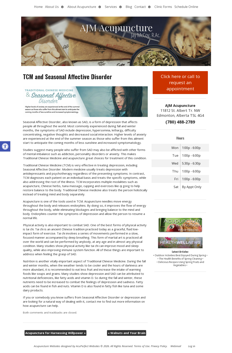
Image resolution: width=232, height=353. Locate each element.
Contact (140, 7)
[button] (5, 146)
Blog (129, 7)
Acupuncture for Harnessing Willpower (55, 333)
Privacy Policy (159, 346)
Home (38, 7)
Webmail (175, 346)
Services (111, 7)
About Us (52, 7)
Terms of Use (142, 346)
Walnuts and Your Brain (126, 333)
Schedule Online (186, 7)
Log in (191, 346)
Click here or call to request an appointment (180, 82)
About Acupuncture (81, 7)
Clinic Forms (163, 7)
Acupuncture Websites (47, 346)
